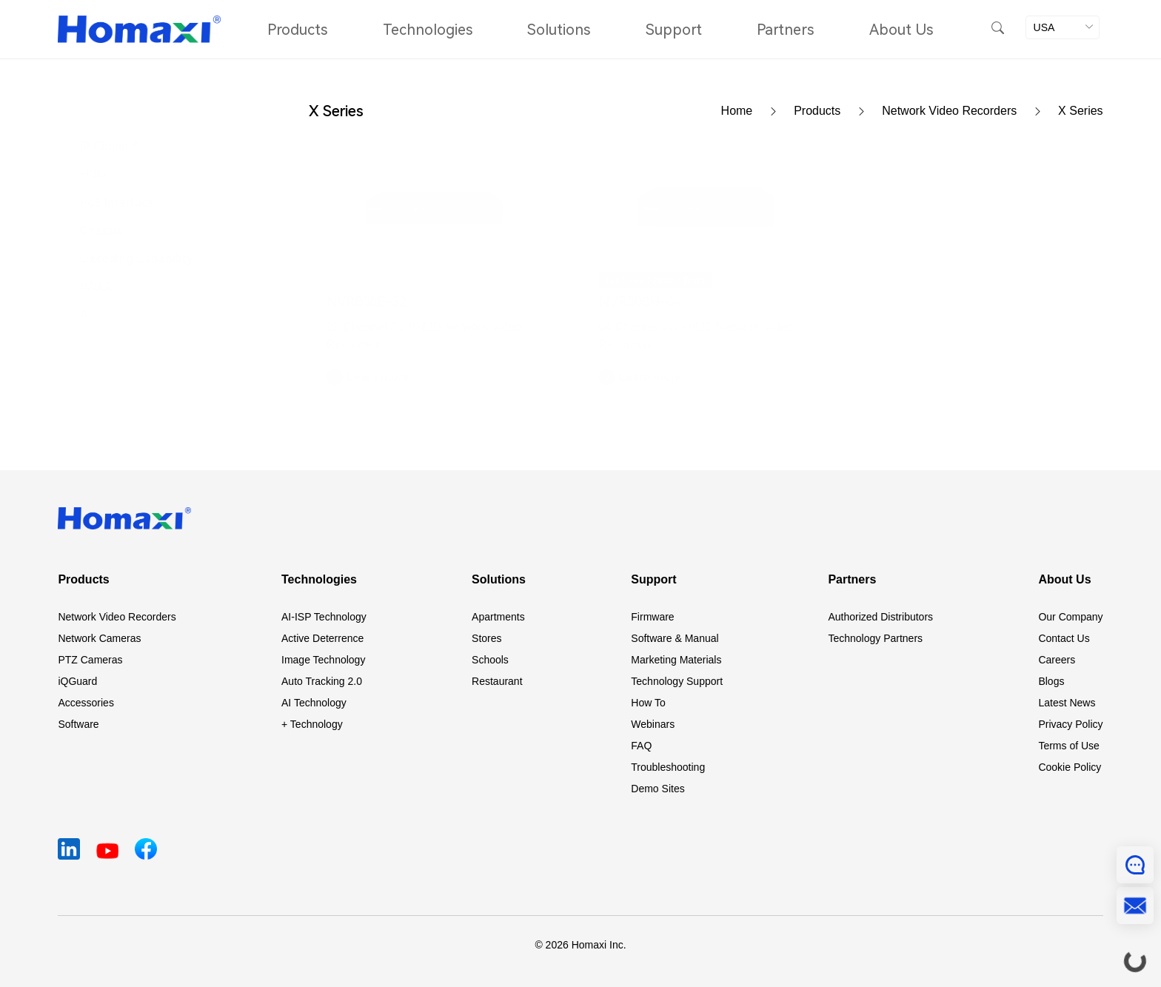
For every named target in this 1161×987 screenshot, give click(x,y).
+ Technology (312, 724)
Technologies (427, 30)
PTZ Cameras (90, 660)
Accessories (85, 703)
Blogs (1051, 681)
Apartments (498, 617)
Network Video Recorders (970, 110)
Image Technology (323, 660)
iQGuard (77, 681)
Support (674, 30)
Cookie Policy (1069, 767)
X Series (1080, 110)
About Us (901, 30)
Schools (490, 660)
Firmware (652, 617)
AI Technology (314, 703)
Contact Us (1063, 638)
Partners (785, 30)
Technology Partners (875, 638)
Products (297, 30)
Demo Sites (657, 788)
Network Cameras (99, 638)
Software (78, 724)
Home (757, 110)
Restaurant (497, 681)
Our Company (1070, 617)
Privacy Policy (1070, 724)
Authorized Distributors (880, 617)
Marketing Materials (676, 660)
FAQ (641, 746)
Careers (1056, 660)
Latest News (1066, 703)
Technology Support (677, 681)
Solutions (558, 30)
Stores (486, 638)
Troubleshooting (668, 767)
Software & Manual (674, 638)
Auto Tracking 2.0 (321, 681)
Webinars (653, 724)
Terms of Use (1068, 746)
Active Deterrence (322, 638)
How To (648, 703)
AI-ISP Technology (324, 617)
